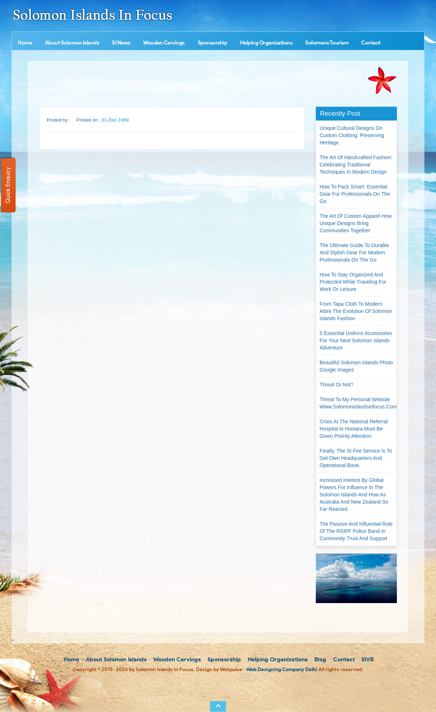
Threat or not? (336, 384)
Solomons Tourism (326, 42)
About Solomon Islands (72, 42)
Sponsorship (212, 42)
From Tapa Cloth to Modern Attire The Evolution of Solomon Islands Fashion (356, 311)
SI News (121, 42)
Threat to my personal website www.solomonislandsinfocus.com (358, 403)
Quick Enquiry (7, 185)
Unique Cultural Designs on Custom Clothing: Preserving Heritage (352, 135)
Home (25, 42)
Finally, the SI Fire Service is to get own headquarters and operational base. (356, 458)
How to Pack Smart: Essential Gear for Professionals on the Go (355, 194)
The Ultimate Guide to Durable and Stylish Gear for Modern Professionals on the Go (354, 252)
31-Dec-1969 (115, 120)
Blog (319, 659)
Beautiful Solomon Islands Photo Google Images (356, 366)
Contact (371, 42)
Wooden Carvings (164, 42)
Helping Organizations (266, 42)
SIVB (367, 659)
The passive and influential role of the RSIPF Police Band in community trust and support (356, 531)
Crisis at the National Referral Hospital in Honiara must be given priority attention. (354, 429)
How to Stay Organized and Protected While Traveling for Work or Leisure (353, 282)
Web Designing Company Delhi (281, 669)
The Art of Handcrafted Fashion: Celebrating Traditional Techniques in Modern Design (356, 164)
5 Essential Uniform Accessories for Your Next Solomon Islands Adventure (356, 340)
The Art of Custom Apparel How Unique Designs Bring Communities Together (356, 223)
